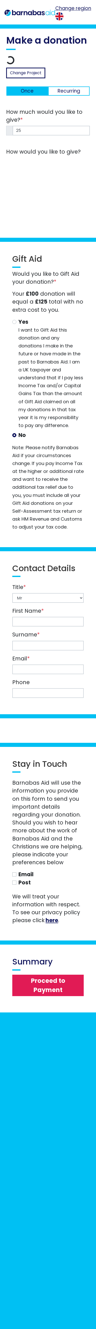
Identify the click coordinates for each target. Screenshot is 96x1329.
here (52, 920)
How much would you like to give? (44, 115)
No (22, 435)
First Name (28, 611)
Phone (21, 682)
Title (19, 587)
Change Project (25, 73)
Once (27, 90)
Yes (23, 321)
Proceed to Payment (48, 985)
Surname (26, 634)
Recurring (69, 90)
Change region (73, 8)
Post (24, 882)
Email (21, 658)
